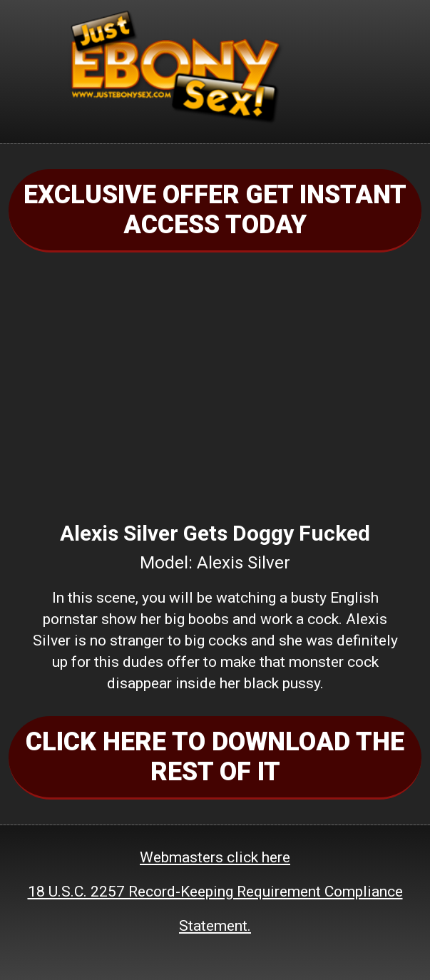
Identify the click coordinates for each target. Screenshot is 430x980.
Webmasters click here (215, 857)
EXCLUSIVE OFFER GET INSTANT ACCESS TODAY (215, 209)
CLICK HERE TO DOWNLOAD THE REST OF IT (215, 756)
